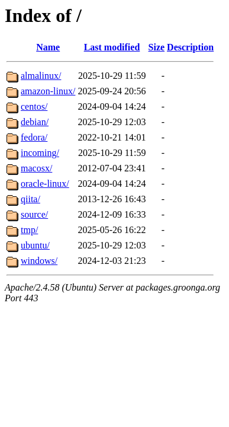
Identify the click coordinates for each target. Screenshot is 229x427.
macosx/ (36, 168)
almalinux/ (41, 76)
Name (48, 47)
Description (190, 47)
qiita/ (30, 199)
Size (157, 47)
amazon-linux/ (48, 91)
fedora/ (34, 137)
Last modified (112, 47)
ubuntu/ (35, 245)
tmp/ (29, 230)
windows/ (39, 261)
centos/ (34, 106)
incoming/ (40, 153)
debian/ (35, 122)
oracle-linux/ (45, 184)
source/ (34, 214)
